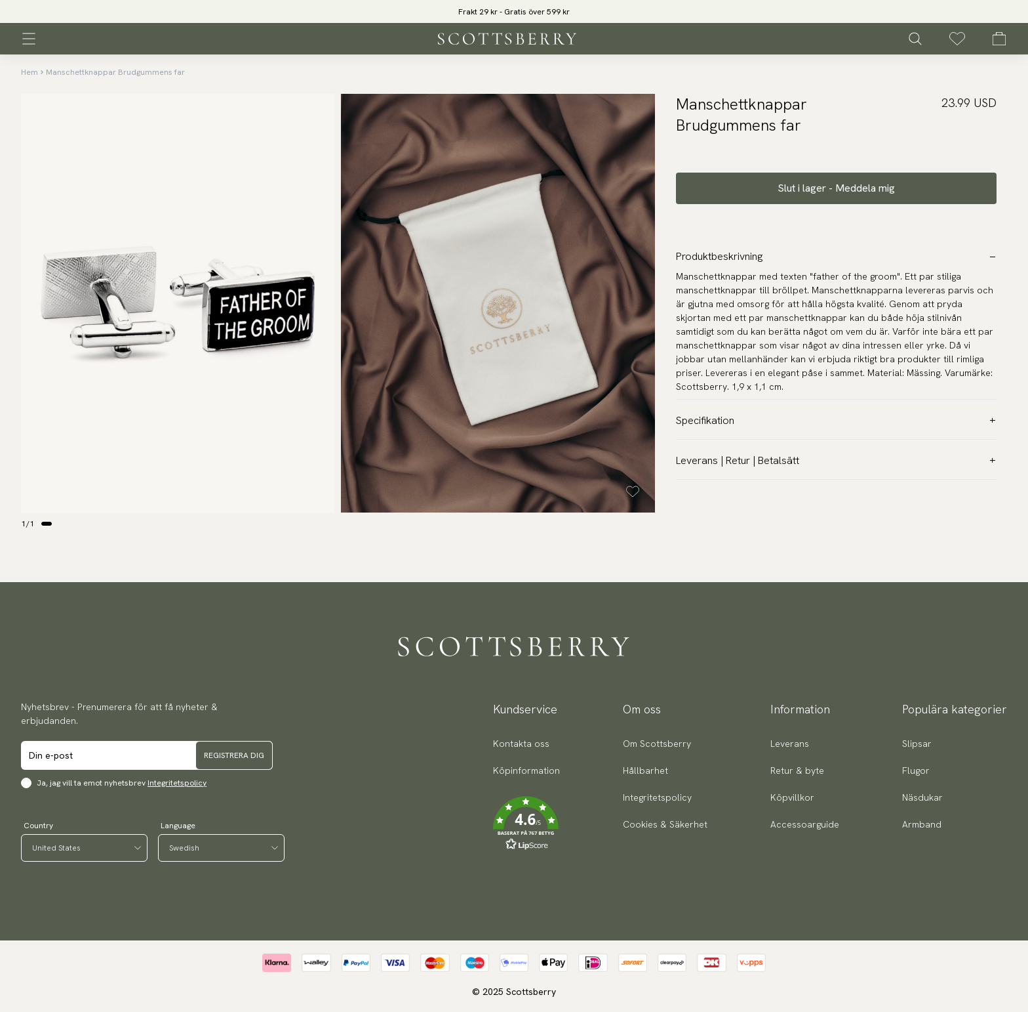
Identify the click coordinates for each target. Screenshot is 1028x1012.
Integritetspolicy (177, 783)
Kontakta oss (521, 743)
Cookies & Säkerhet (665, 824)
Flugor (916, 770)
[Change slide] (46, 524)
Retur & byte (797, 770)
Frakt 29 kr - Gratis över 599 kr (514, 12)
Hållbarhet (645, 770)
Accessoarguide (804, 824)
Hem (29, 72)
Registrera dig (234, 755)
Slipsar (917, 743)
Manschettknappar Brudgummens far (115, 72)
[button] (526, 823)
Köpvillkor (792, 797)
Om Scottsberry (657, 743)
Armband (921, 824)
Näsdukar (922, 797)
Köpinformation (526, 770)
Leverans (789, 743)
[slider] (514, 11)
